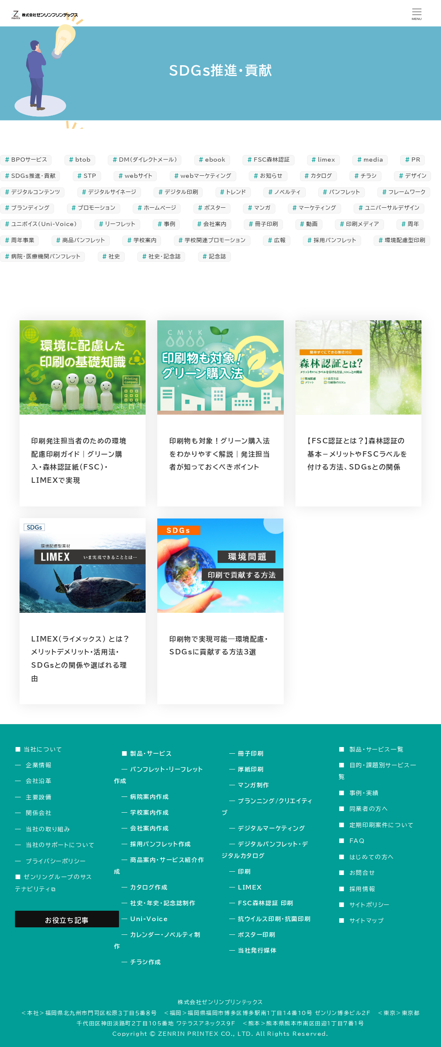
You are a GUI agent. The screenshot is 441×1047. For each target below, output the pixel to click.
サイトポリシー (369, 905)
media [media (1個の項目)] (373, 159)
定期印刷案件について (381, 825)
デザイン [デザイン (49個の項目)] (416, 176)
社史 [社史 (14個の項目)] (114, 256)
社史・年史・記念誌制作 (163, 903)
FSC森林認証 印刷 (266, 903)
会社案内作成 (149, 828)
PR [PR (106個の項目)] (416, 159)
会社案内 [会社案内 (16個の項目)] (215, 224)
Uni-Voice (149, 919)
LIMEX (250, 887)
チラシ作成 (145, 962)
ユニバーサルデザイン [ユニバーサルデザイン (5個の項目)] (392, 208)
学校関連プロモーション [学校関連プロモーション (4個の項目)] (215, 240)
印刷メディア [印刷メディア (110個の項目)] (362, 224)
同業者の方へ (369, 809)
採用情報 (362, 889)
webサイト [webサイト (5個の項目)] (139, 176)
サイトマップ (366, 920)
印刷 (244, 872)
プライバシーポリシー (56, 861)
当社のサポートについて (60, 845)
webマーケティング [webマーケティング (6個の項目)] (206, 176)
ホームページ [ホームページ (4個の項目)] (160, 208)
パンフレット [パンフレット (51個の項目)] (344, 192)
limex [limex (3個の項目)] (326, 159)
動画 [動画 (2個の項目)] (312, 224)
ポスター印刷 (257, 935)
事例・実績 (364, 793)
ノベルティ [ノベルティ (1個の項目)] (288, 192)
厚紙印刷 (251, 769)
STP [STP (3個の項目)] (90, 176)
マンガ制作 (254, 785)
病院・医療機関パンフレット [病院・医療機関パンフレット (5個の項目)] (46, 256)
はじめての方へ (371, 857)
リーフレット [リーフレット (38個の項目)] (120, 224)
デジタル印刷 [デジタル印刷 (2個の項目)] (181, 192)
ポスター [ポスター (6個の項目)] (215, 208)
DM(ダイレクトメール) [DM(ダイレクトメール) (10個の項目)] (148, 159)
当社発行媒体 (257, 951)
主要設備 (39, 797)
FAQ (357, 841)
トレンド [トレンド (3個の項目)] (236, 192)
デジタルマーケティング (272, 828)
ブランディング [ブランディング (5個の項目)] (30, 208)
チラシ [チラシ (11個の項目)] (369, 176)
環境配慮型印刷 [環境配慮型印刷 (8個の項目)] (405, 240)
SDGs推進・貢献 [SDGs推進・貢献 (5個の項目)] (33, 176)
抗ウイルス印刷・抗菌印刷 (274, 919)
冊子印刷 (251, 754)
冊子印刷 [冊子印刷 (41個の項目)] (266, 224)
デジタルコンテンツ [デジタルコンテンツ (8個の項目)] (35, 192)
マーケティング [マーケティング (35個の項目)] (318, 208)
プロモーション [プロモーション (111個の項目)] (97, 208)
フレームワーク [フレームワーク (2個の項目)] (407, 192)
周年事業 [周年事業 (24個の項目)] (23, 240)
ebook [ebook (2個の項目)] (215, 159)
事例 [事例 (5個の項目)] (170, 224)
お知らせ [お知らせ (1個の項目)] (271, 176)
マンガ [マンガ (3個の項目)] (262, 208)
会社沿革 (39, 781)
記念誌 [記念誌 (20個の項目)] (217, 256)
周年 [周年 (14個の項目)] (413, 224)
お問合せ (362, 873)
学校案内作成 (149, 813)
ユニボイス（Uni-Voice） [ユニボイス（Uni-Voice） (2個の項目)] (44, 224)
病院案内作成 (149, 797)
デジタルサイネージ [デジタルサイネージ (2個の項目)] (112, 192)
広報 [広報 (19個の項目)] (280, 240)
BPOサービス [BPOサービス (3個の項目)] (29, 159)
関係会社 (39, 813)
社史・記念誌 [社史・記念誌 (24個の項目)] (165, 256)
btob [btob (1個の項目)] (83, 159)
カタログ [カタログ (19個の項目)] (321, 176)
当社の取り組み (48, 829)
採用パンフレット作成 (160, 844)
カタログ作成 (149, 887)
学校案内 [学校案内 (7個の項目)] (145, 240)
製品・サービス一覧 (376, 749)
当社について (43, 749)
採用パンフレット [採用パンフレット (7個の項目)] (335, 240)
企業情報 (39, 765)
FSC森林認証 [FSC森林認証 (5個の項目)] (272, 159)
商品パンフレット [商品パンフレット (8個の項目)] (83, 240)
